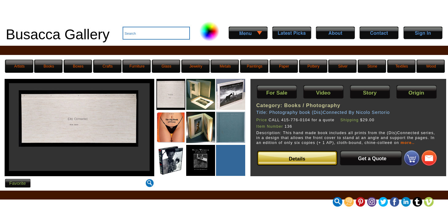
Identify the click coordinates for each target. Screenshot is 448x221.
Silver (343, 66)
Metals (225, 66)
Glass (166, 66)
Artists (19, 66)
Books (49, 66)
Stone (372, 66)
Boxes (78, 66)
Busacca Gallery (58, 34)
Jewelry (195, 66)
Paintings (254, 66)
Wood (431, 66)
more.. (408, 143)
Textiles (401, 66)
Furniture (136, 66)
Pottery (314, 66)
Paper (284, 66)
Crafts (108, 66)
